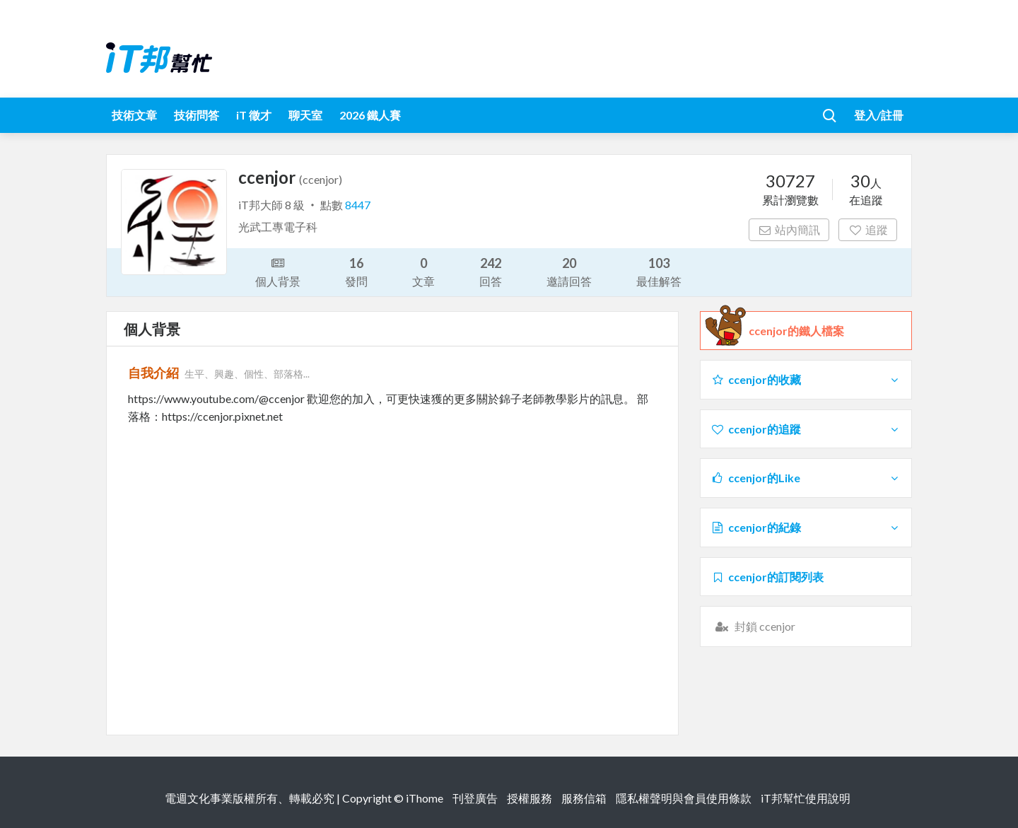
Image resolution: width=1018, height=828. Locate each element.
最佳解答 (658, 271)
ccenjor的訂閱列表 (767, 576)
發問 (356, 271)
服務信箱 (584, 798)
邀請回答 (569, 271)
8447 (357, 204)
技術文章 (134, 115)
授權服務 (529, 798)
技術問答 (196, 115)
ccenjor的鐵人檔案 (796, 331)
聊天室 (305, 115)
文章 (423, 271)
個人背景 (277, 271)
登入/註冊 (878, 115)
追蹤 (868, 229)
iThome (424, 798)
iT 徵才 (253, 115)
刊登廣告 (475, 798)
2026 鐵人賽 (370, 115)
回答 (490, 271)
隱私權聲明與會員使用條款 (683, 798)
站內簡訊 (789, 229)
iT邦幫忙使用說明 (805, 798)
